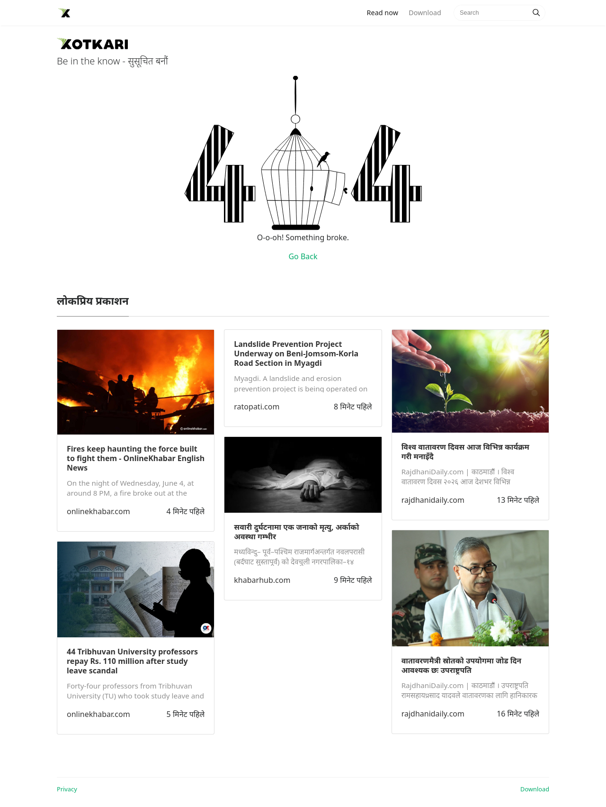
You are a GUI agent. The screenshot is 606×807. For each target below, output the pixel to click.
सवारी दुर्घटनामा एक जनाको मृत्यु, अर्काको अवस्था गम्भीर (296, 532)
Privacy (67, 789)
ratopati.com (256, 406)
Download (425, 12)
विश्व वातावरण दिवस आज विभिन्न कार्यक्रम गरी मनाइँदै (465, 452)
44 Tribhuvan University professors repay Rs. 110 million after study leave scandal (132, 661)
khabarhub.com (262, 580)
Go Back (302, 256)
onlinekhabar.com (98, 511)
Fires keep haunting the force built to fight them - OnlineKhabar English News (136, 458)
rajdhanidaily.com (432, 500)
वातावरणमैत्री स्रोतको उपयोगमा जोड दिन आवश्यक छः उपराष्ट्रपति (461, 665)
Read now (385, 12)
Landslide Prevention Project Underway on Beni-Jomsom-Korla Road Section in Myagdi (296, 353)
